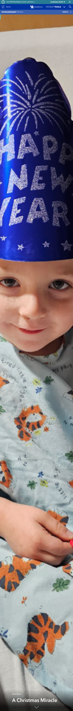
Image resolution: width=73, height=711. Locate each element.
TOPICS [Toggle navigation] (66, 12)
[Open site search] (70, 7)
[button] (6, 7)
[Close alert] (69, 2)
